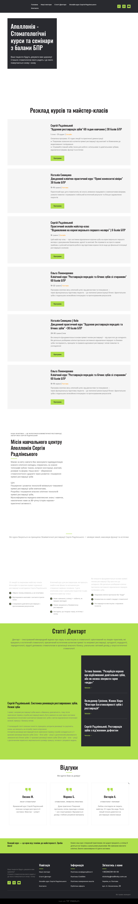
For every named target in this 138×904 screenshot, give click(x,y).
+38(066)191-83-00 (110, 872)
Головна (34, 4)
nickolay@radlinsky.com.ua (114, 876)
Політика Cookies (78, 876)
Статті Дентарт (60, 4)
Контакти (34, 8)
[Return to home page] (17, 6)
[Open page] (29, 142)
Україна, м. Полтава (110, 881)
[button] (119, 6)
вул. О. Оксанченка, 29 (111, 886)
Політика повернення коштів (82, 881)
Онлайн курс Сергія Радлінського (82, 4)
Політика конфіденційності (82, 872)
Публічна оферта (78, 886)
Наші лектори (46, 4)
